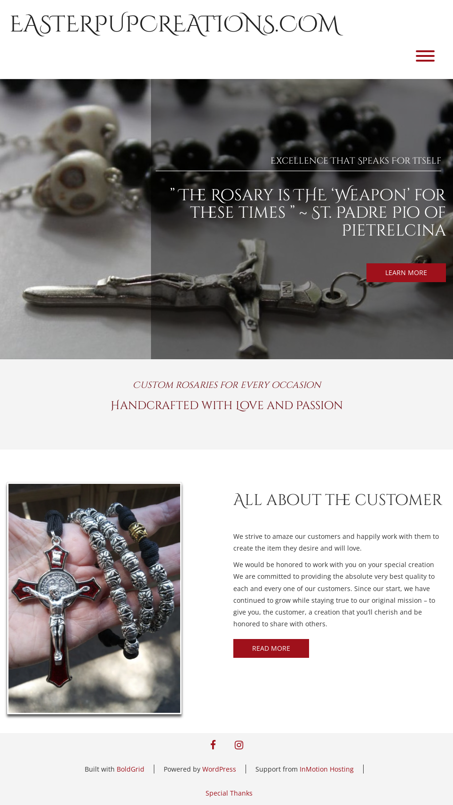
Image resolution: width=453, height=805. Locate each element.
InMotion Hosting (327, 769)
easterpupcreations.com (174, 24)
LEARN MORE (406, 272)
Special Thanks (229, 793)
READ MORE (271, 648)
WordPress (219, 769)
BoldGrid (130, 769)
